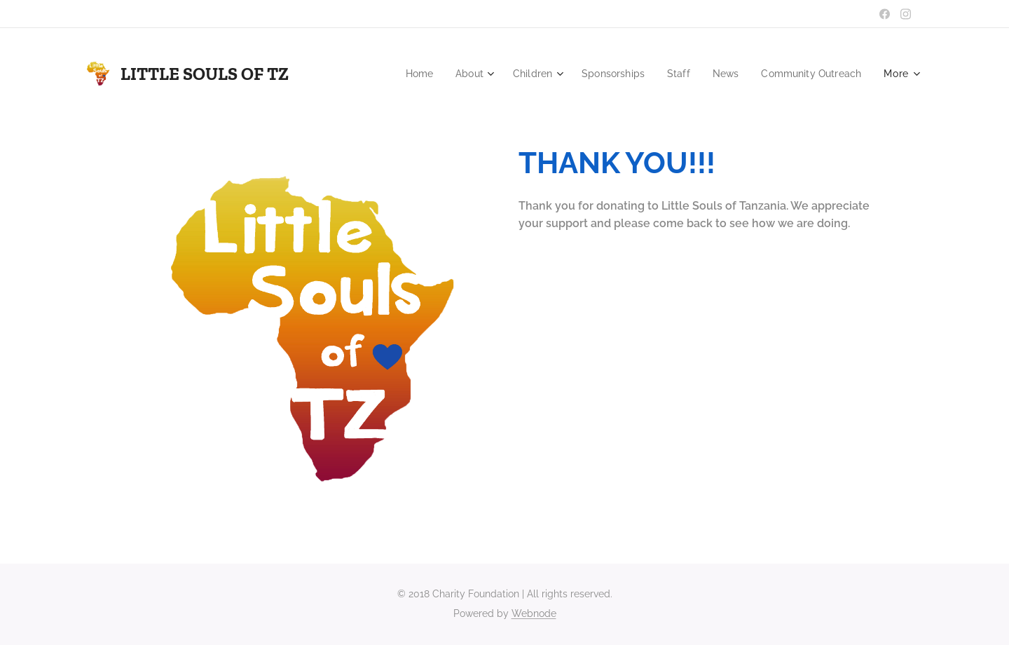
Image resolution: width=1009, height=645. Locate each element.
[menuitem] (402, 73)
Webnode (534, 613)
